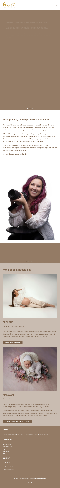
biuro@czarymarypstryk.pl (9, 466)
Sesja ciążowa (7, 444)
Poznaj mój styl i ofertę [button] (17, 342)
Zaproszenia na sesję (9, 449)
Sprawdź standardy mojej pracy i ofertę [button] (22, 421)
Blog (5, 453)
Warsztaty (6, 451)
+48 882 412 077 (6, 462)
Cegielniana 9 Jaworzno (8, 469)
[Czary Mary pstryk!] (9, 5)
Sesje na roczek (7, 448)
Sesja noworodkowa (8, 446)
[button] (56, 5)
